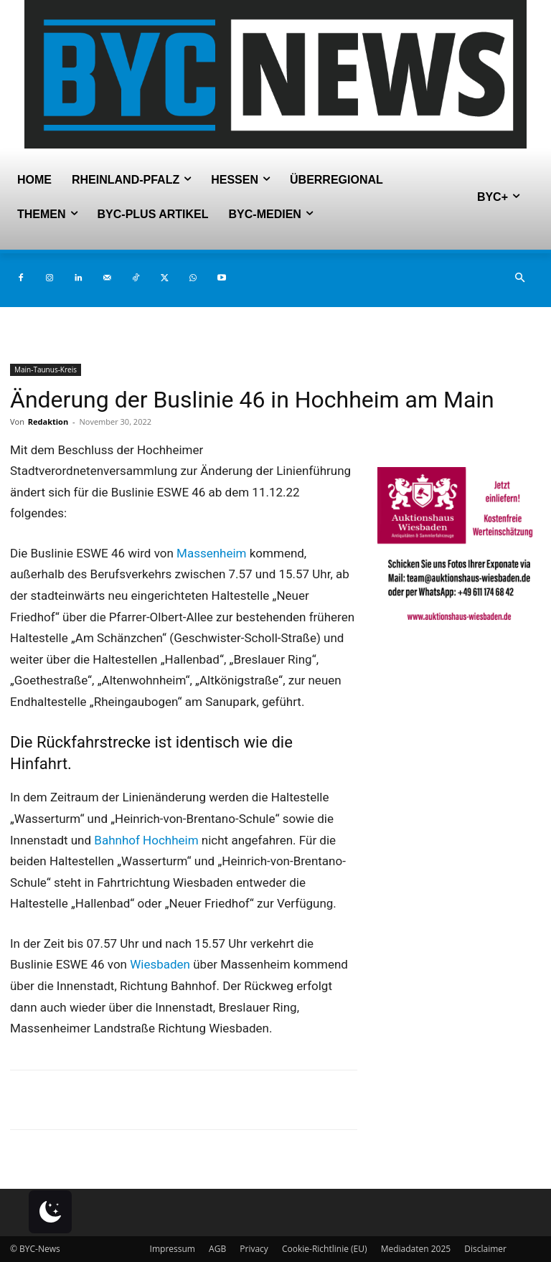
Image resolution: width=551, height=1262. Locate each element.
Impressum (172, 1249)
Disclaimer (485, 1249)
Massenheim (211, 553)
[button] (519, 278)
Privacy (254, 1249)
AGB (217, 1249)
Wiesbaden (160, 964)
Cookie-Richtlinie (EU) (324, 1249)
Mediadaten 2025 (416, 1249)
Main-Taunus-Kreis (45, 369)
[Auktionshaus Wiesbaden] (459, 627)
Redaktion (48, 421)
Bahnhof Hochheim (146, 840)
